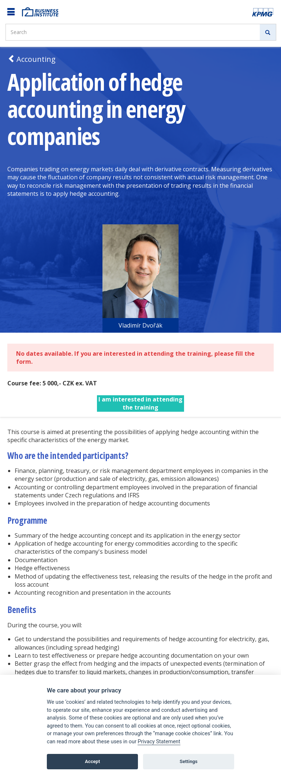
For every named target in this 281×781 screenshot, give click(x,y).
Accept (92, 761)
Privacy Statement (159, 742)
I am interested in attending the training (140, 403)
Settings (189, 761)
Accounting (31, 59)
